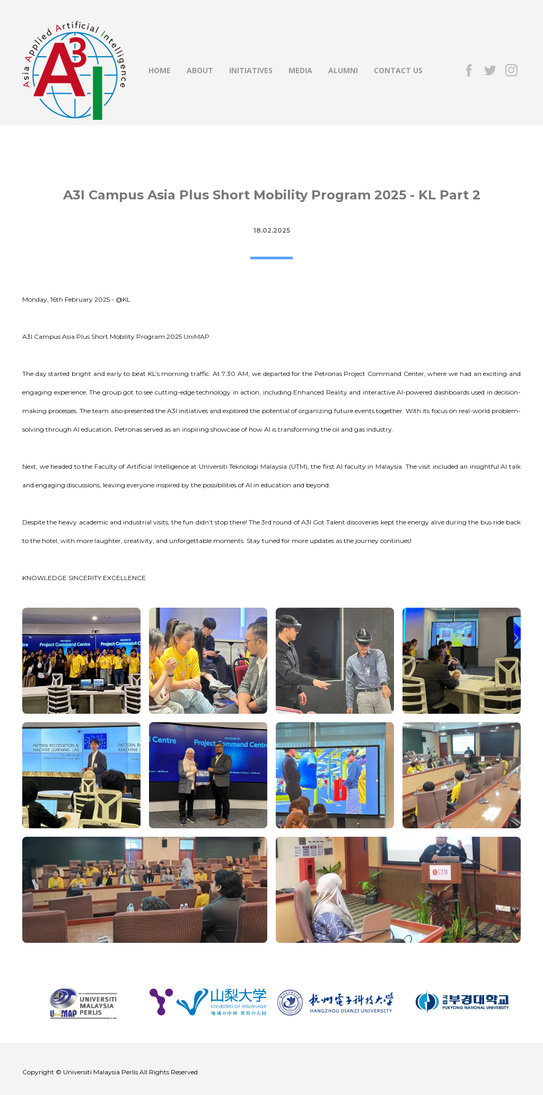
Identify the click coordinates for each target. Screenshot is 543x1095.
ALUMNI (343, 70)
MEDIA (300, 70)
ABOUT (200, 70)
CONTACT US (398, 70)
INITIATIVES (251, 70)
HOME (159, 70)
